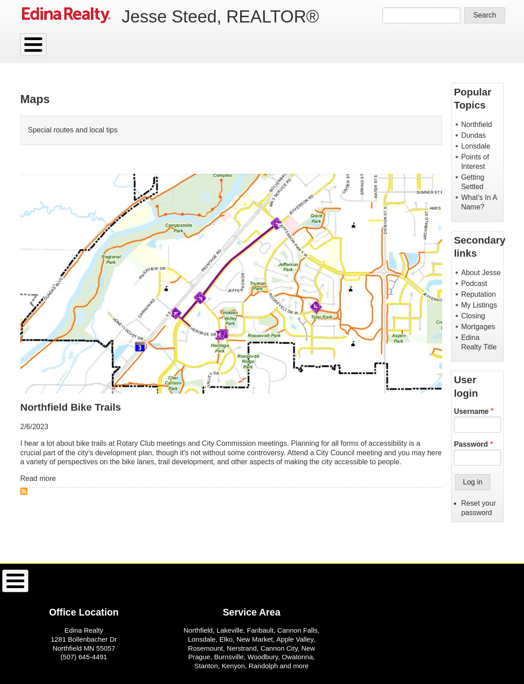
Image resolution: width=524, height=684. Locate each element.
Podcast (474, 283)
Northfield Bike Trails (70, 407)
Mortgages (478, 327)
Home (167, 581)
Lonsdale (475, 146)
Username (471, 411)
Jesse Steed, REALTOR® (220, 16)
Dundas (473, 135)
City (136, 45)
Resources (46, 45)
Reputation (478, 294)
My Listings (479, 305)
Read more (38, 478)
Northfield (476, 124)
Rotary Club (135, 443)
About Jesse (481, 272)
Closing (473, 316)
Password (471, 444)
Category (96, 45)
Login (169, 45)
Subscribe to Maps (23, 491)
